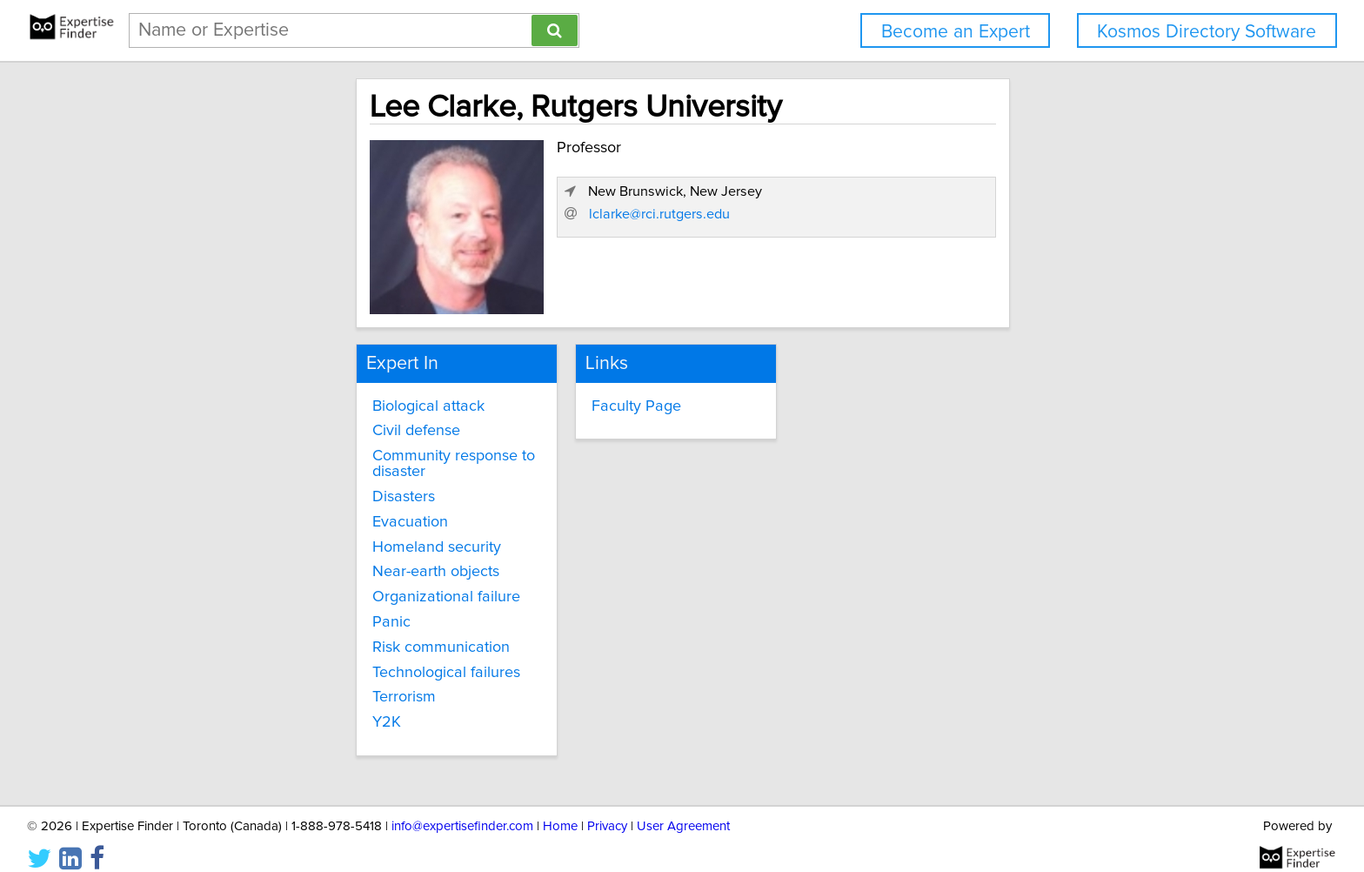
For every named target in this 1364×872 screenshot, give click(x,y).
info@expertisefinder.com (462, 808)
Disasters (253, 478)
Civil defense (266, 427)
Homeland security (286, 527)
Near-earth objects (285, 552)
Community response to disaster (332, 452)
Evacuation (260, 503)
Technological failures (296, 653)
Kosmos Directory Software (1206, 32)
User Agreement (683, 808)
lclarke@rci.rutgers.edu (974, 285)
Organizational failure (296, 578)
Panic (241, 603)
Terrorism (253, 678)
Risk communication (290, 628)
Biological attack (278, 402)
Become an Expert (955, 32)
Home (560, 808)
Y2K (236, 703)
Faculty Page (572, 402)
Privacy (607, 808)
